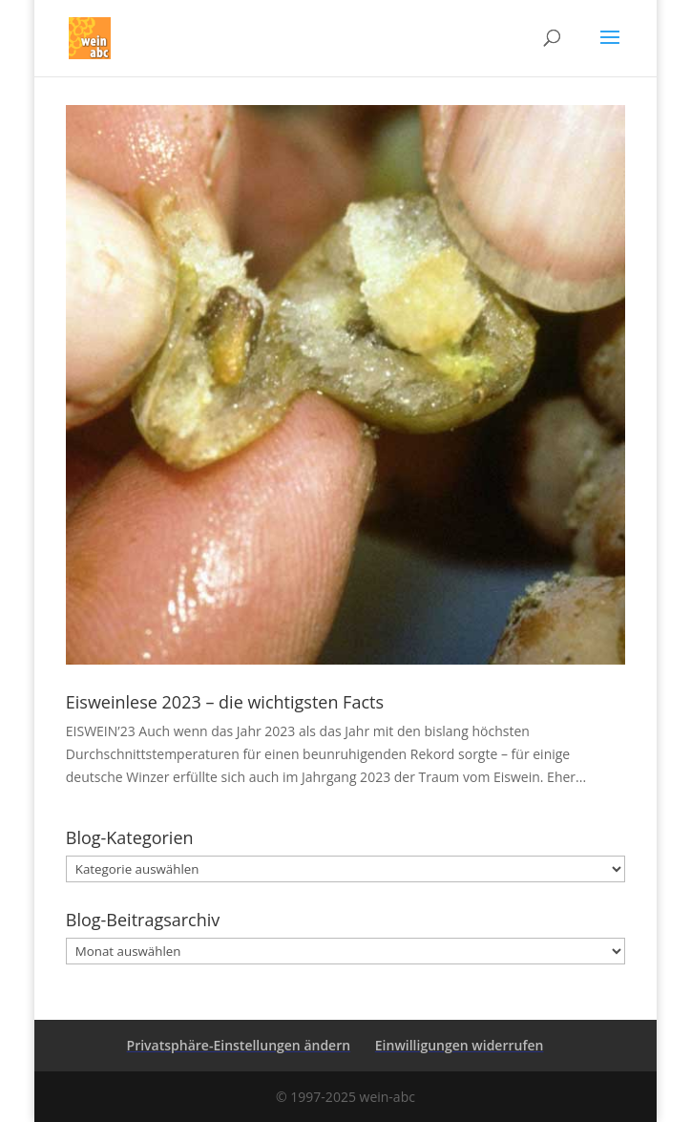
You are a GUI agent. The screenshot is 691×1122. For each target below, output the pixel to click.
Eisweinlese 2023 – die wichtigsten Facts (225, 701)
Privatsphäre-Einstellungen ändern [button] (239, 1045)
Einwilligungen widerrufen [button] (459, 1045)
